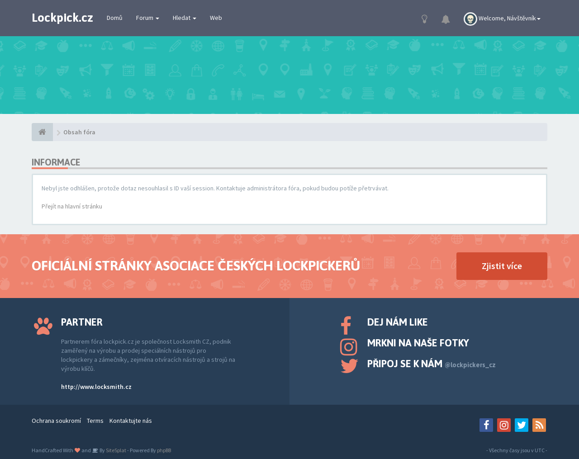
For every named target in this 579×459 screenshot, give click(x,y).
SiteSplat (115, 450)
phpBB (164, 450)
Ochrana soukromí (56, 420)
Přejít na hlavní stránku (72, 206)
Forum (147, 18)
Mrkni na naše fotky (418, 343)
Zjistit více (502, 265)
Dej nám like (397, 322)
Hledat (184, 18)
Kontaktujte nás (130, 420)
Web (216, 18)
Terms (95, 420)
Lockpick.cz (62, 17)
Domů (115, 18)
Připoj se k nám (431, 363)
